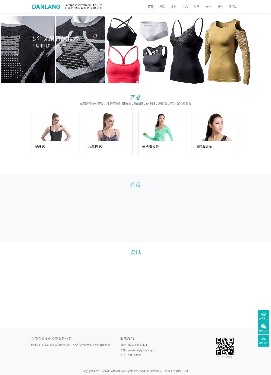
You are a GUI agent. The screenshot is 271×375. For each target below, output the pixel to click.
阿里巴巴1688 (181, 371)
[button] (4, 49)
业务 (173, 6)
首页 (150, 6)
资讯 (196, 6)
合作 (208, 6)
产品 (185, 6)
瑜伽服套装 (204, 146)
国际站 (233, 6)
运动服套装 (150, 146)
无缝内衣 (95, 146)
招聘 (220, 6)
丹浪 (162, 6)
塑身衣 (40, 146)
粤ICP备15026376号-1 (159, 371)
